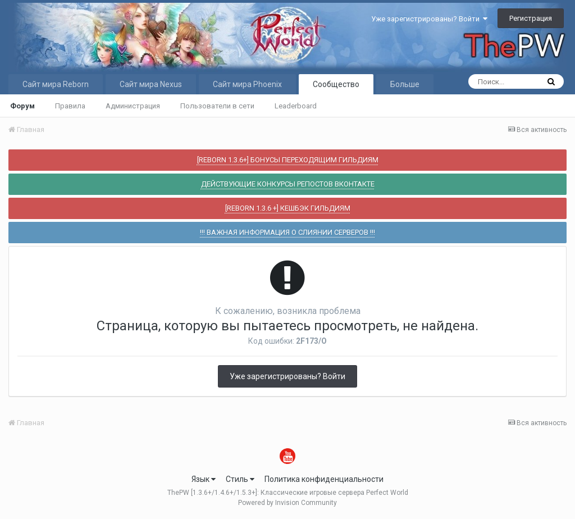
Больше (404, 84)
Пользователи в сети (217, 106)
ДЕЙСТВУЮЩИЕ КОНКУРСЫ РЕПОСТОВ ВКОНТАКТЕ (288, 184)
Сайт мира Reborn (55, 84)
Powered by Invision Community (287, 503)
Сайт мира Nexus (151, 84)
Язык (203, 479)
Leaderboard (296, 106)
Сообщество (336, 84)
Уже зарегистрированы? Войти (429, 19)
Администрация (133, 106)
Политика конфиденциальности (324, 479)
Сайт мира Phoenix (247, 84)
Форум (22, 106)
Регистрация (530, 18)
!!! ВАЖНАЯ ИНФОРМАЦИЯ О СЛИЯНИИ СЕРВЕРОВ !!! (287, 232)
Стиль (240, 479)
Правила (70, 106)
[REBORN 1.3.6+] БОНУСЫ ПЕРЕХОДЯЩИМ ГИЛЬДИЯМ (287, 160)
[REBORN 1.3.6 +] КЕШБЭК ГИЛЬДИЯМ (287, 208)
